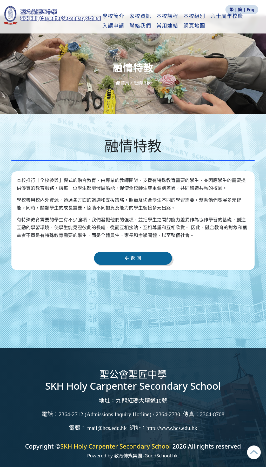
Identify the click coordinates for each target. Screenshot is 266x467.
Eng (250, 9)
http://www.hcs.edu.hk (172, 428)
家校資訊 (154, 21)
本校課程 (181, 21)
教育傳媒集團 (128, 455)
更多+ (232, 21)
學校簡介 (127, 21)
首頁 (123, 83)
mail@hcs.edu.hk (107, 428)
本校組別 (208, 21)
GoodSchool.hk (161, 455)
